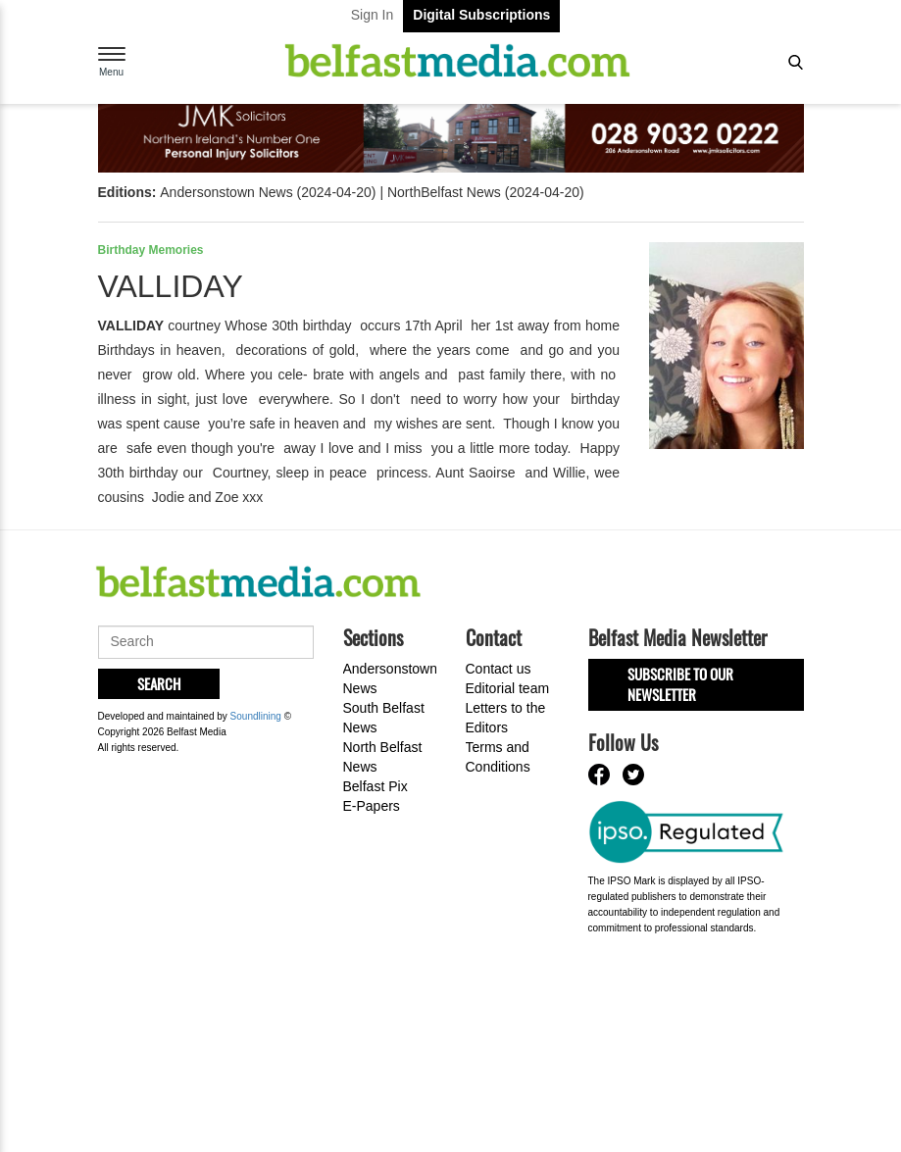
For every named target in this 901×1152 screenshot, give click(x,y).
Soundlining (255, 716)
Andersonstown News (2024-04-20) (267, 192)
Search (158, 683)
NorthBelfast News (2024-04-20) (485, 192)
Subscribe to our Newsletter (680, 684)
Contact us (498, 668)
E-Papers (371, 806)
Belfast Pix (375, 786)
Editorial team (508, 688)
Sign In (372, 15)
